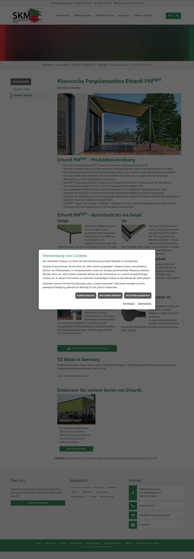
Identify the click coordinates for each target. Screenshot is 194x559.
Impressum (129, 281)
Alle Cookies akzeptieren (138, 273)
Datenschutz (144, 281)
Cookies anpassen (86, 273)
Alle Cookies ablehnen (110, 273)
